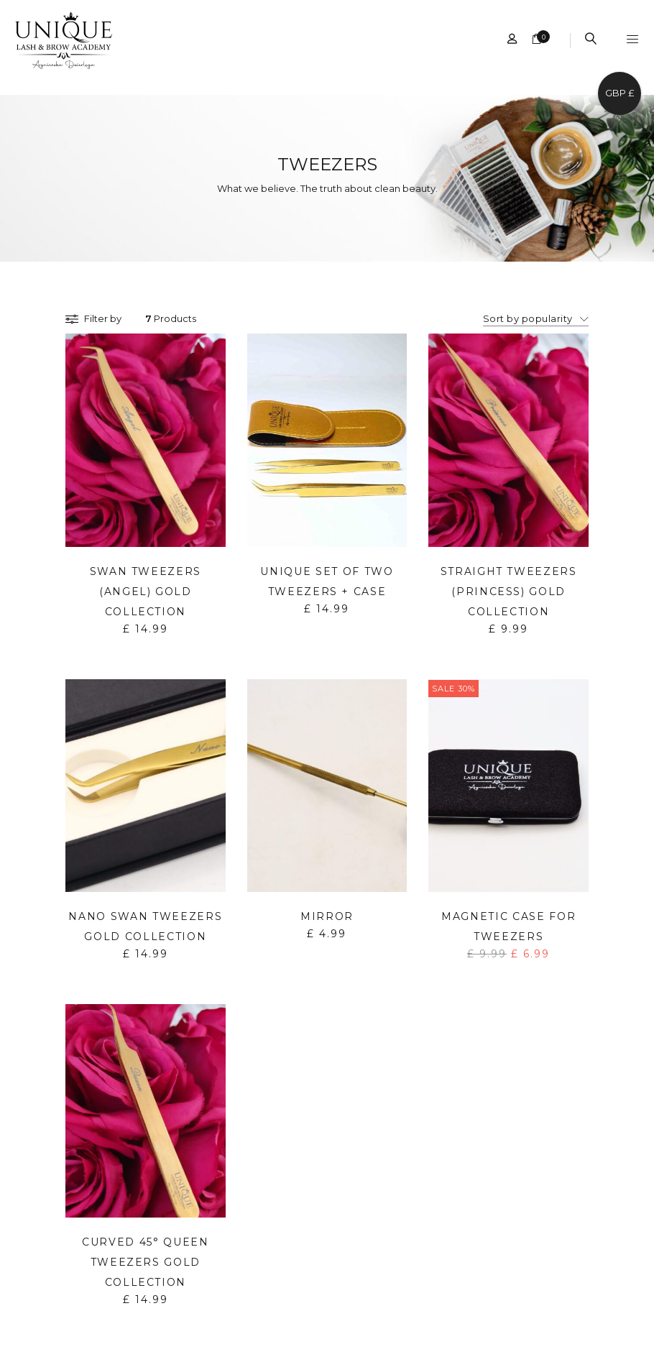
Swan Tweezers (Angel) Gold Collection (145, 591)
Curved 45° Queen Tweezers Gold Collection (145, 1262)
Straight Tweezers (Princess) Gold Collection (509, 591)
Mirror (327, 916)
